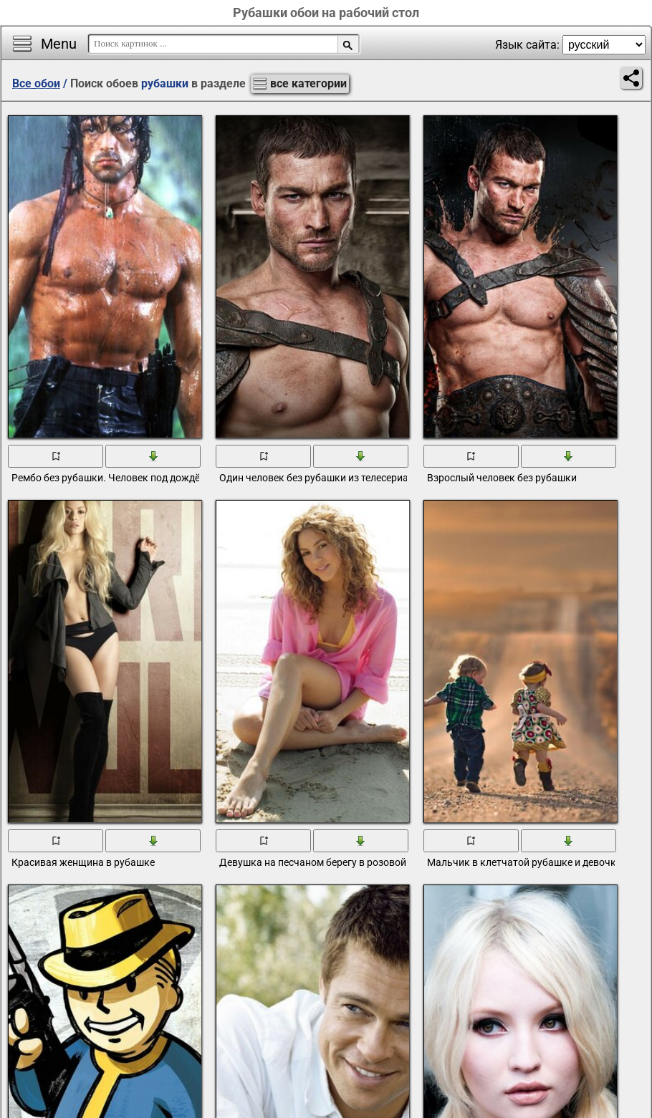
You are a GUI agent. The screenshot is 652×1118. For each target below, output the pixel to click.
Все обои (36, 83)
